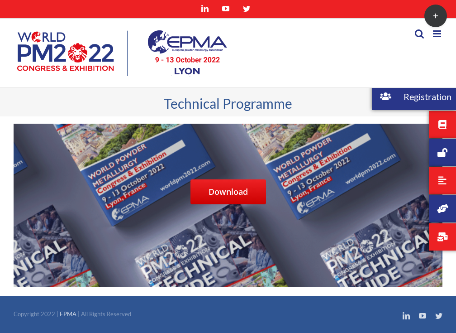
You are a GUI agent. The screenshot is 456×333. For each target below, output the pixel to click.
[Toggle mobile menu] (437, 34)
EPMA (69, 314)
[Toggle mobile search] (419, 34)
